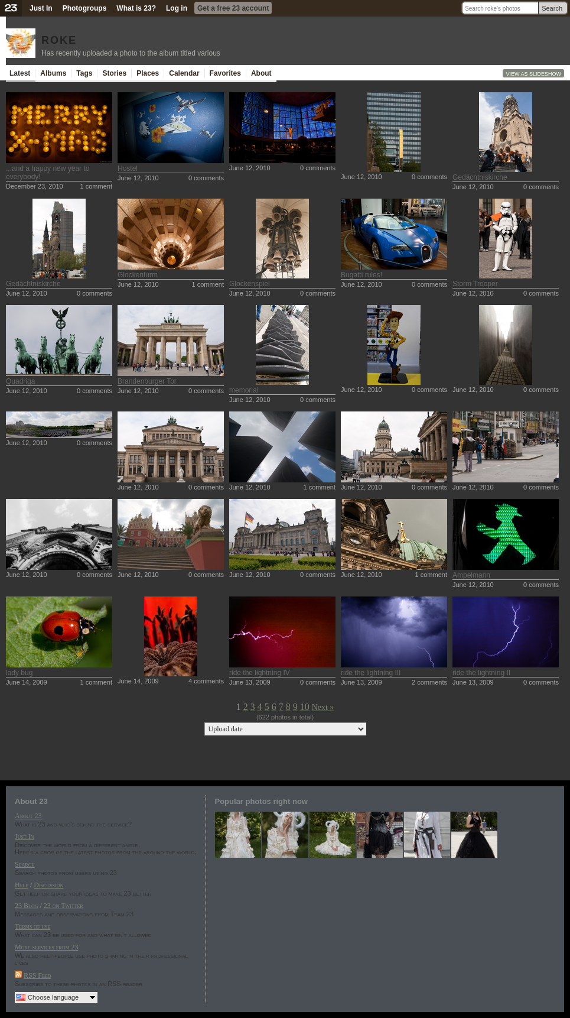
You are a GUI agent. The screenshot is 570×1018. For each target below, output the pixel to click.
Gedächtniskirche (479, 177)
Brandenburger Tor (147, 381)
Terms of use (32, 926)
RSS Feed (37, 975)
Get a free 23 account (233, 8)
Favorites (225, 73)
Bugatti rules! (361, 275)
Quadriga (20, 381)
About (261, 73)
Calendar (184, 73)
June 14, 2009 (26, 682)
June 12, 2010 (138, 177)
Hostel (128, 168)
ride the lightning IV (259, 673)
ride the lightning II (481, 673)
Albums (53, 73)
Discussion (48, 885)
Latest (19, 73)
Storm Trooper (475, 284)
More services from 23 (47, 947)
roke (59, 38)
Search (552, 8)
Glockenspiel (249, 284)
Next (320, 707)
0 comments (206, 177)
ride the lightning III (370, 673)
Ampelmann (471, 575)
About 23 (28, 816)
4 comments (206, 681)
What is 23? (136, 8)
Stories (114, 73)
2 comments (429, 682)
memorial (243, 390)
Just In (41, 8)
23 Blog (26, 906)
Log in (176, 8)
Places (147, 73)
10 (305, 707)
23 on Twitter (63, 906)
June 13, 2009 (250, 682)
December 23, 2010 (34, 186)
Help (21, 885)
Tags (84, 73)
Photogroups (85, 8)
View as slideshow (533, 74)
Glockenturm (138, 275)
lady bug (19, 673)
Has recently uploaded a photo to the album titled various (130, 53)
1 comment (96, 186)
